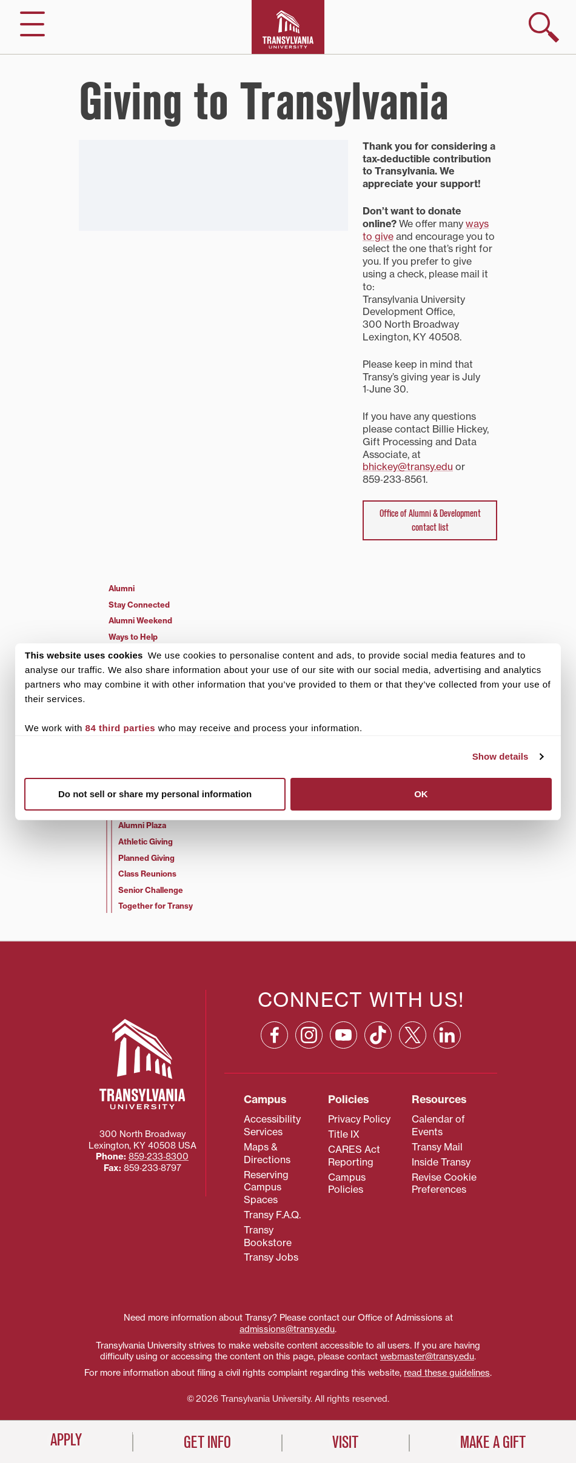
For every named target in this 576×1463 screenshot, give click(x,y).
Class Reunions (147, 873)
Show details (500, 756)
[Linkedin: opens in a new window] (447, 1035)
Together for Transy (155, 906)
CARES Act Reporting (354, 1155)
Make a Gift (493, 1442)
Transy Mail (437, 1147)
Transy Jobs (271, 1257)
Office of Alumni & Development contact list (430, 520)
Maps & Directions (267, 1153)
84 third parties (120, 728)
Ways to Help (133, 637)
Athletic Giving (145, 841)
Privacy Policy (359, 1119)
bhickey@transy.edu (408, 466)
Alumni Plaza (142, 825)
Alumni (122, 588)
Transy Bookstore (268, 1236)
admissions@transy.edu (287, 1329)
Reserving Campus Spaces (266, 1187)
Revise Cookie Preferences (444, 1183)
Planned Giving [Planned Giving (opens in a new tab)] (146, 858)
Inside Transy (441, 1162)
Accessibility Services (272, 1125)
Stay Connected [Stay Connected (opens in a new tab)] (139, 604)
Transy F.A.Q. (272, 1215)
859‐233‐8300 (159, 1156)
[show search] (544, 27)
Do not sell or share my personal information (155, 794)
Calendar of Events (438, 1125)
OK (421, 794)
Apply (66, 1440)
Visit (345, 1442)
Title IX (344, 1134)
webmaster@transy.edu (427, 1356)
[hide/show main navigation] (32, 24)
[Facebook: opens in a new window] (274, 1035)
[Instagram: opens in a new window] (309, 1035)
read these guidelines (447, 1372)
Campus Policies (347, 1183)
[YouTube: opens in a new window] (343, 1035)
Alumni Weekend (140, 620)
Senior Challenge (150, 890)
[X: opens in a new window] (412, 1035)
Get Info (207, 1442)
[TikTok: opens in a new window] (378, 1035)
